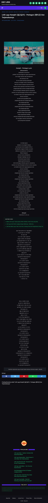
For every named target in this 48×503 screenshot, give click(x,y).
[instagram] (41, 2)
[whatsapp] (30, 2)
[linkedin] (44, 2)
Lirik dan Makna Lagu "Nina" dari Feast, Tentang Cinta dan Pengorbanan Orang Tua (24, 225)
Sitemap (14, 498)
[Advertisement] (24, 30)
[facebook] (33, 2)
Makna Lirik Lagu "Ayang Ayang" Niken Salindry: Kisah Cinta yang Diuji (22, 220)
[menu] (3, 6)
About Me (8, 498)
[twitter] (36, 2)
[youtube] (39, 2)
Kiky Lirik (6, 1)
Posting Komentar (20, 19)
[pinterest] (24, 375)
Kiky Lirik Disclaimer (38, 498)
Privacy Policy (29, 498)
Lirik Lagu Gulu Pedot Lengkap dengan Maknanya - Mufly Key (19, 223)
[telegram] (41, 375)
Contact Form (21, 498)
